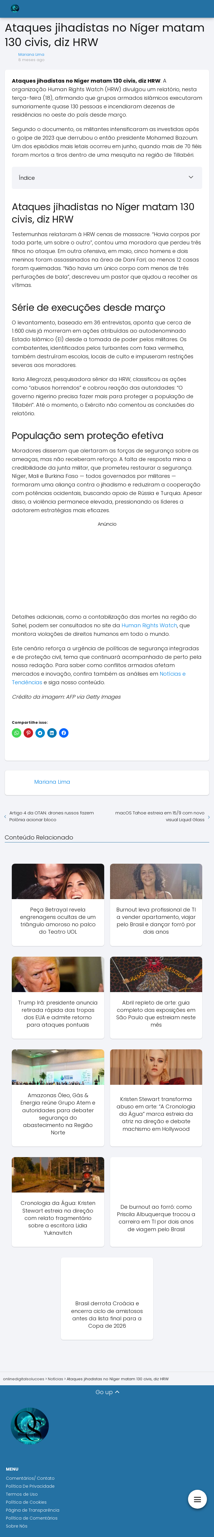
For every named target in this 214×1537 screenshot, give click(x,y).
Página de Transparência (32, 1510)
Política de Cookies (27, 1502)
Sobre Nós (16, 1526)
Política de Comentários (32, 1518)
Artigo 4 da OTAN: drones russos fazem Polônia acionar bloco (51, 816)
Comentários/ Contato (30, 1478)
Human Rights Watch (149, 625)
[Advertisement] (107, 569)
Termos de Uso (22, 1494)
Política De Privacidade (30, 1486)
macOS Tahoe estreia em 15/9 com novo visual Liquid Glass (160, 816)
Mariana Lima (31, 54)
